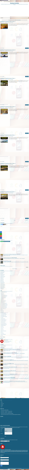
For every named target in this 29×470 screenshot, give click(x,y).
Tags (4, 241)
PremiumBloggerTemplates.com (17, 469)
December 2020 (2, 284)
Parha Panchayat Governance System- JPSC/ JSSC (9, 370)
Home (14, 220)
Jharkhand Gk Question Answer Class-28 (7, 49)
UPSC (1, 335)
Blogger (16, 268)
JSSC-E (1, 328)
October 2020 (1, 286)
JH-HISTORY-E (2, 318)
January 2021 (1, 283)
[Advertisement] (14, 11)
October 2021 (1, 275)
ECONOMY (2, 298)
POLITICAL (2, 333)
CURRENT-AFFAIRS (3, 297)
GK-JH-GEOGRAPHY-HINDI (4, 304)
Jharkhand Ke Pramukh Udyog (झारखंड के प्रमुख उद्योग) (9, 377)
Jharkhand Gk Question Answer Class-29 (7, 21)
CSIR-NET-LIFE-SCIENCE (3, 296)
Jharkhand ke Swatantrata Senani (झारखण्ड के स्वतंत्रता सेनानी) (10, 257)
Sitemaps (2, 405)
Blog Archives (8, 241)
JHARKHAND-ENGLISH (3, 324)
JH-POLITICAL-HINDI (3, 323)
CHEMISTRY (2, 294)
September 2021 (2, 276)
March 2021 (1, 281)
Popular (2, 241)
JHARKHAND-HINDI (3, 325)
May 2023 (1, 273)
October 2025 (1, 272)
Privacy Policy (2, 403)
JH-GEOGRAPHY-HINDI (3, 316)
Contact (2, 402)
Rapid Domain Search (23, 469)
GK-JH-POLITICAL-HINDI (3, 307)
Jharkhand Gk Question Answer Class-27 (7, 78)
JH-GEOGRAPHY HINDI (3, 314)
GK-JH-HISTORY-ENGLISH (3, 305)
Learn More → (6, 452)
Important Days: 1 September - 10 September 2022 (6, 412)
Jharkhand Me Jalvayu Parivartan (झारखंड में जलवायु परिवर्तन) (7, 413)
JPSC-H (1, 327)
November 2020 (2, 285)
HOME (6, 22)
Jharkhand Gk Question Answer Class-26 (7, 106)
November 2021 (2, 274)
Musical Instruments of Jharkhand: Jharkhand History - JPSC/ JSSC (11, 349)
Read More (27, 76)
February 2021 (1, 282)
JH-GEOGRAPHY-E (3, 315)
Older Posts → (26, 220)
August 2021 (1, 277)
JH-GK (8, 22)
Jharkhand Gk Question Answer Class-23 (7, 191)
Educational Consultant (14, 3)
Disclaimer (2, 404)
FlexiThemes (6, 469)
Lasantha (13, 469)
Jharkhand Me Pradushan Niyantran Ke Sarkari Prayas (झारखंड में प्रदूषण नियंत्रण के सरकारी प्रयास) (11, 414)
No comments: (11, 22)
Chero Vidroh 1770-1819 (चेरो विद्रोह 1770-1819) (8, 363)
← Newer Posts (2, 220)
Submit (5, 436)
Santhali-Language (3, 334)
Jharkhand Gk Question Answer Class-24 (7, 163)
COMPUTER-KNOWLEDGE (3, 295)
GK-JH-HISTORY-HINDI (3, 306)
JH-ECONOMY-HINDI (3, 313)
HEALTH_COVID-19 (3, 308)
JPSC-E (1, 326)
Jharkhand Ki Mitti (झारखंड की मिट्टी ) (7, 261)
